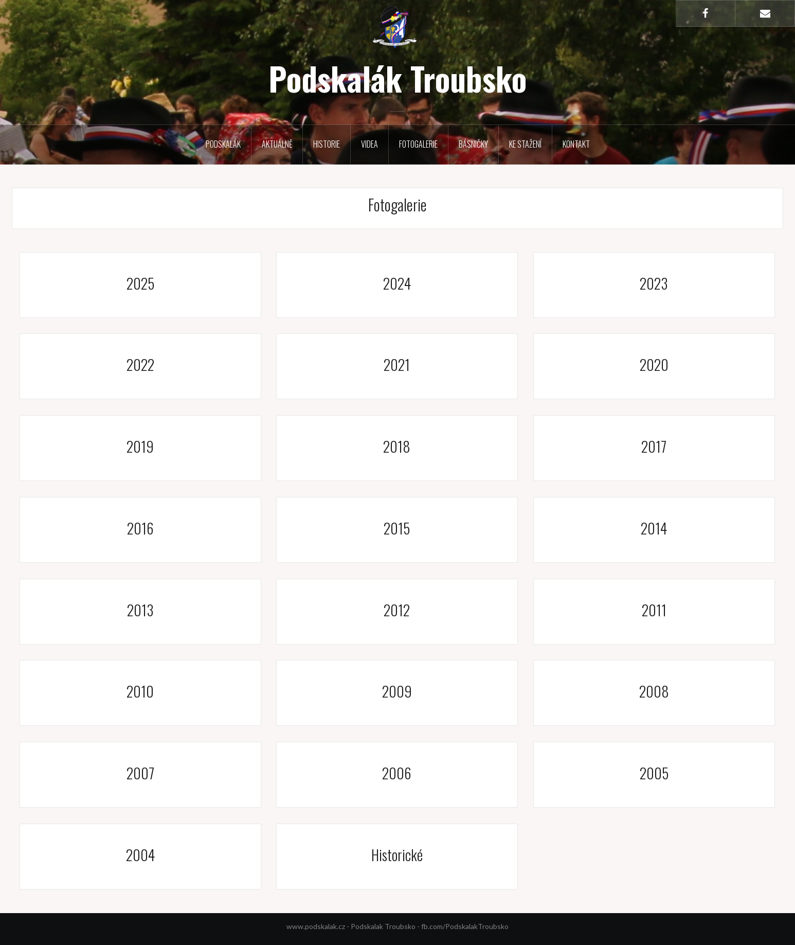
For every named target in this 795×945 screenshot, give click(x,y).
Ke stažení (525, 144)
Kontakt (576, 144)
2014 (654, 528)
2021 (397, 364)
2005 (654, 772)
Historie (326, 144)
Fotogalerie (418, 144)
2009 (397, 691)
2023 (654, 283)
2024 (397, 283)
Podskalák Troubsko (397, 78)
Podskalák (223, 144)
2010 (140, 691)
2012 (397, 609)
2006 (396, 772)
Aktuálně (277, 144)
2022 (140, 364)
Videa (369, 144)
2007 (140, 772)
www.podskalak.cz (315, 926)
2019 (140, 446)
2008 (654, 691)
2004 (140, 854)
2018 (396, 446)
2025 (140, 283)
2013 (140, 609)
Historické (397, 854)
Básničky (473, 144)
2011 (654, 609)
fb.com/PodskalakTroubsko (465, 926)
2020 (654, 364)
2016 (140, 528)
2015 (397, 528)
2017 (653, 446)
